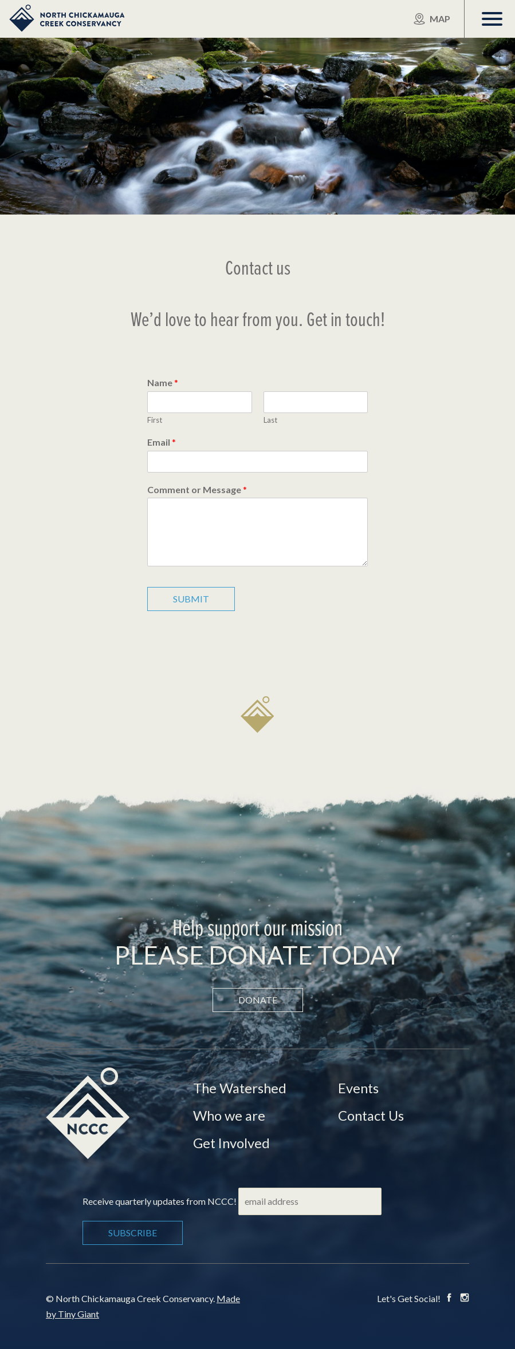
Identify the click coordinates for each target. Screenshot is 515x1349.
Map (431, 19)
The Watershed (240, 1088)
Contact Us (372, 1115)
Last (270, 419)
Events (359, 1088)
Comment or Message (197, 489)
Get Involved (232, 1142)
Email (161, 442)
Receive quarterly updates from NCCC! (159, 1201)
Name (162, 382)
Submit (191, 598)
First (154, 419)
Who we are (229, 1115)
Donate (257, 999)
